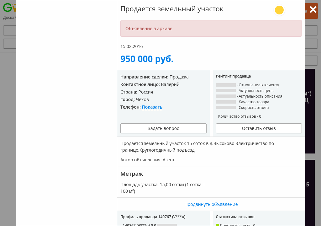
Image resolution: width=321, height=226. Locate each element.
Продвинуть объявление (211, 204)
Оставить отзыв (259, 128)
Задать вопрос (163, 128)
